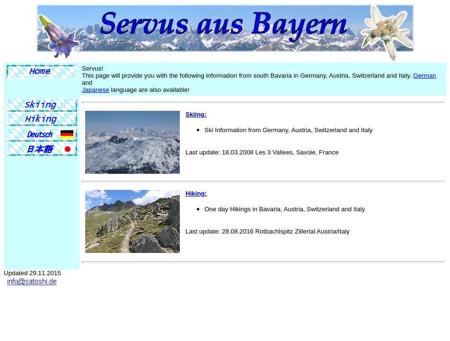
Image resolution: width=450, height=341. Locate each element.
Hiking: (196, 193)
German (424, 75)
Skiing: (195, 114)
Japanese (95, 89)
